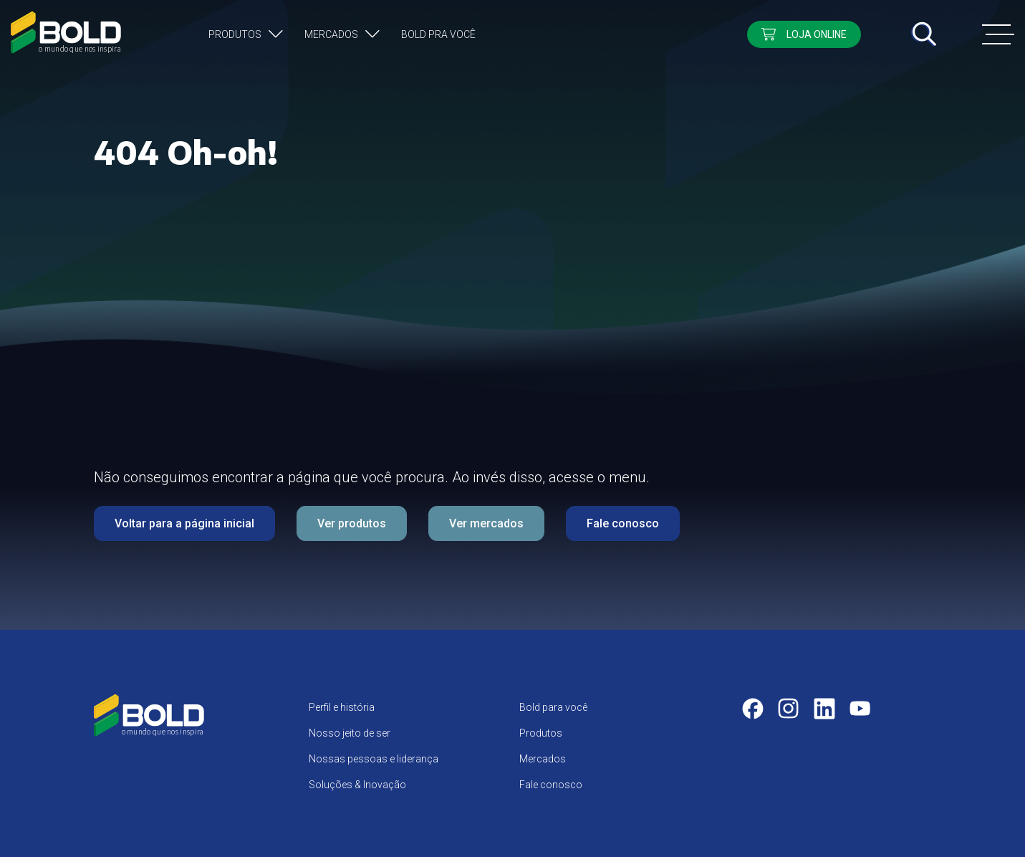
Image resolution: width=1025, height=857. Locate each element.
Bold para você (553, 707)
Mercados (331, 34)
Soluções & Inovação (357, 784)
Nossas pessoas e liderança (373, 759)
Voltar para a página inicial (184, 523)
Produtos (234, 34)
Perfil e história (342, 707)
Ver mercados (486, 523)
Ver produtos (351, 523)
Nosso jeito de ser (349, 733)
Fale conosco (623, 523)
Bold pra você (438, 34)
